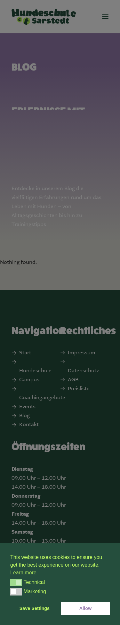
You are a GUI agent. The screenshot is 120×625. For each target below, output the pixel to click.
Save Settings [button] (35, 608)
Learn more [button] (23, 572)
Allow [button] (85, 608)
